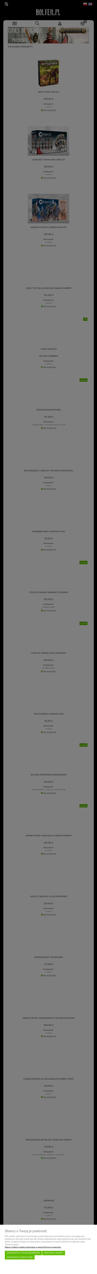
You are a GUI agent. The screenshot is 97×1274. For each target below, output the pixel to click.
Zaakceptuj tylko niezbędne (23, 1253)
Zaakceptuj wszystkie (20, 1257)
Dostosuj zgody (53, 1253)
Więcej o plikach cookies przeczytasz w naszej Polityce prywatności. (33, 1247)
